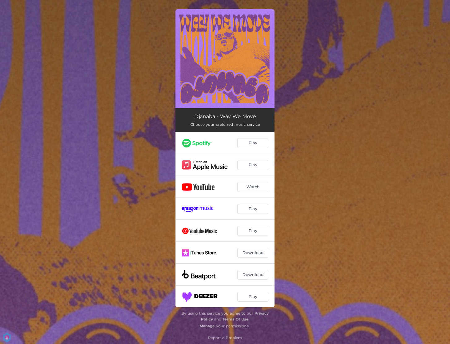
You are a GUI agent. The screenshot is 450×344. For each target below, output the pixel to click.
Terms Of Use (236, 319)
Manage (207, 326)
